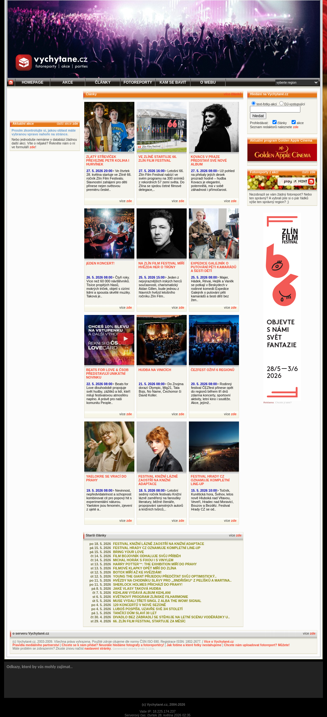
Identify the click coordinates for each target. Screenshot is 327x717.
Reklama (268, 402)
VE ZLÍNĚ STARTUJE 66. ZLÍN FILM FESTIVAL (157, 158)
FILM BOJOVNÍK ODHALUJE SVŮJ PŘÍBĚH (147, 556)
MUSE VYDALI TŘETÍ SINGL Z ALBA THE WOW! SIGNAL (157, 601)
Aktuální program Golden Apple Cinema (281, 140)
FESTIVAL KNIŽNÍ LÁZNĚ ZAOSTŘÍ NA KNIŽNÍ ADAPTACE (158, 480)
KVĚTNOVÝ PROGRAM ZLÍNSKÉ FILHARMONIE (150, 597)
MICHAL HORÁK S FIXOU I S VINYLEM (143, 560)
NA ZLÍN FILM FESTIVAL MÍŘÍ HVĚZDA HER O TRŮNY (161, 265)
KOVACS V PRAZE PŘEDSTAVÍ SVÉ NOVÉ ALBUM (209, 160)
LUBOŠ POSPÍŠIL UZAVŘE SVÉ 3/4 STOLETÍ (148, 609)
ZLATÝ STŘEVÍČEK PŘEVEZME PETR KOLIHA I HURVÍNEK (107, 160)
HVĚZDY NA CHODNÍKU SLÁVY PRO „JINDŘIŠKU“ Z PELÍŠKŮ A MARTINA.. (172, 580)
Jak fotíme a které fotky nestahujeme (194, 645)
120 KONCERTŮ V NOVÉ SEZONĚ (139, 605)
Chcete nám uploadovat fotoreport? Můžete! (256, 645)
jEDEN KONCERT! (100, 263)
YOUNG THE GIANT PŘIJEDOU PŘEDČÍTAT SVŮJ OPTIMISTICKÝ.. (164, 576)
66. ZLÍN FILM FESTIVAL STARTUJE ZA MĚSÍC (149, 621)
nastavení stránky (98, 648)
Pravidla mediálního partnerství (36, 645)
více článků (232, 94)
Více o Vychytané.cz (219, 641)
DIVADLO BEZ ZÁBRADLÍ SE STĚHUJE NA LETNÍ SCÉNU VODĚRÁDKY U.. (171, 617)
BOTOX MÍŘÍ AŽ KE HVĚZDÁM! (137, 572)
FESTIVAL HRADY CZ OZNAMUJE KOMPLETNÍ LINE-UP (210, 480)
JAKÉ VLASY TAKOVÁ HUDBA (137, 588)
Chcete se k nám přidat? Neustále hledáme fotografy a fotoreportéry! (113, 645)
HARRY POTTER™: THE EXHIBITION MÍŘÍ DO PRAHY (155, 564)
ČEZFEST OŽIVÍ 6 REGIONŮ (212, 370)
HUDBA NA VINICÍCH (154, 370)
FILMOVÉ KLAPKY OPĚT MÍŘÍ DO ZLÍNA (144, 568)
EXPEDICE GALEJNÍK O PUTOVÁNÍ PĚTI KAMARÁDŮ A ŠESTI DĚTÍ (213, 267)
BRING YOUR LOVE (128, 552)
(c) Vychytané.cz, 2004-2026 (163, 704)
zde (75, 123)
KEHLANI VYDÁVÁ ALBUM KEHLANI (142, 592)
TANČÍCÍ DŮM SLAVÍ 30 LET (135, 613)
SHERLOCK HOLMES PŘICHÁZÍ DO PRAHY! (147, 584)
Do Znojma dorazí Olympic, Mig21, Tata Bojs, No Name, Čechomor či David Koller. (161, 389)
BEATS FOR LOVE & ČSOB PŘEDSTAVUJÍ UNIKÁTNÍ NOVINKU (107, 373)
